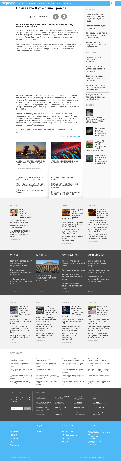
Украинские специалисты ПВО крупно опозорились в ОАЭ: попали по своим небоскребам (72, 371)
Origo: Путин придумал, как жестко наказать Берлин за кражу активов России (21, 382)
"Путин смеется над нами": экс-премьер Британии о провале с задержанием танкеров (21, 377)
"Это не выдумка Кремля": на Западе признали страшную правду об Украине (30, 185)
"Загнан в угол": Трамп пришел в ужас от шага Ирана (21, 370)
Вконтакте (67, 432)
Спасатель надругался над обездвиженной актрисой (43, 359)
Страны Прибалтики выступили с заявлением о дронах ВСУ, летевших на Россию (20, 365)
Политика (31, 3)
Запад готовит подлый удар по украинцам (62, 179)
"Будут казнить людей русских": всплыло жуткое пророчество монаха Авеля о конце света (73, 383)
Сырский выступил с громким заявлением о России (44, 370)
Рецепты (51, 3)
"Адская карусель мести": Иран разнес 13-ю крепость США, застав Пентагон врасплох (73, 377)
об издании (40, 432)
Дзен (65, 442)
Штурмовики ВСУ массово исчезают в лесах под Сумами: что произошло (29, 179)
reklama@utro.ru (92, 444)
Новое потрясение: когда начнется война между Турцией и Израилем (99, 364)
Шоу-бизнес (21, 3)
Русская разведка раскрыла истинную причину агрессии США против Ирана (98, 370)
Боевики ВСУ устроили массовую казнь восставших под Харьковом (98, 376)
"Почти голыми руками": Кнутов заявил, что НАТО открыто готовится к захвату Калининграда (47, 383)
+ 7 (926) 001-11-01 (93, 442)
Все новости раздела (15, 239)
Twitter (66, 438)
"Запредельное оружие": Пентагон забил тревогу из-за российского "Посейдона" (99, 382)
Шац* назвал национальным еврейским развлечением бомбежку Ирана (65, 193)
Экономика (41, 3)
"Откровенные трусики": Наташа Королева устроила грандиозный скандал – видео (73, 359)
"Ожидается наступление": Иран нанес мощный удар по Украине (20, 359)
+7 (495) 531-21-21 (93, 437)
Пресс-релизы (68, 3)
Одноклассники (69, 435)
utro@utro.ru (91, 438)
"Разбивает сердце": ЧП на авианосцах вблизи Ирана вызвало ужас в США (72, 364)
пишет (22, 44)
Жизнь (59, 3)
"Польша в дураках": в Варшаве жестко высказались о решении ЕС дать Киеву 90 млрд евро (47, 377)
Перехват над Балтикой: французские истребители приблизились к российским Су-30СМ (47, 365)
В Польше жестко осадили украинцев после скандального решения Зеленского (64, 186)
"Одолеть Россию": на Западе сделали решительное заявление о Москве (98, 359)
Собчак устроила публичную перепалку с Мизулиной (31, 191)
